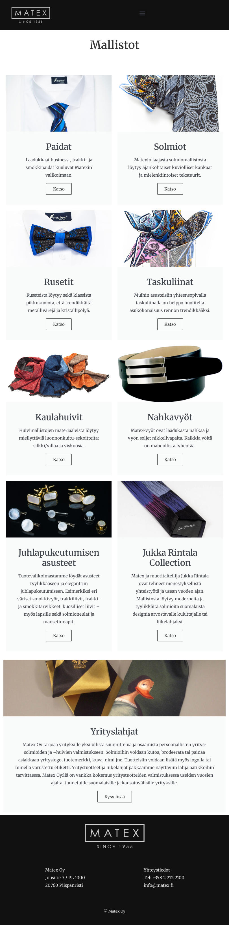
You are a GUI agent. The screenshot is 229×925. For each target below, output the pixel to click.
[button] (142, 13)
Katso (59, 189)
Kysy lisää (114, 796)
